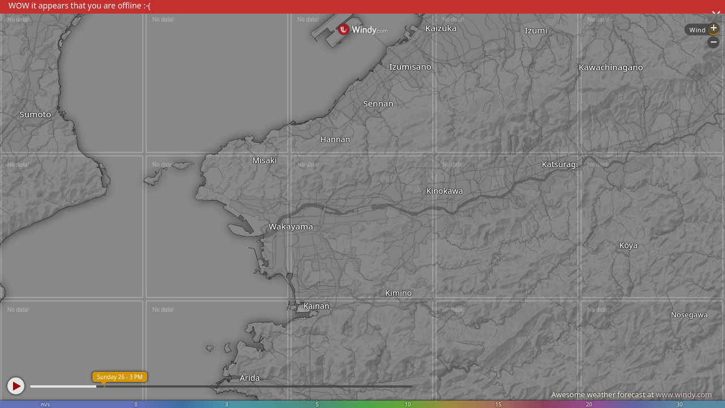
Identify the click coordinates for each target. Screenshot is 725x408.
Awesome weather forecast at (631, 394)
